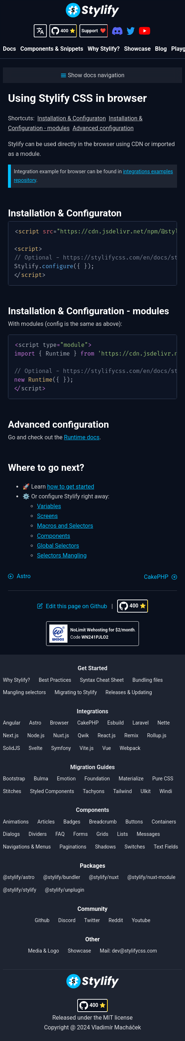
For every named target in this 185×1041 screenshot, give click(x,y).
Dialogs (11, 834)
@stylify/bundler (61, 877)
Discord (66, 920)
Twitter (92, 920)
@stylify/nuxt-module (151, 877)
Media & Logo (43, 951)
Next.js (10, 735)
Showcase (137, 48)
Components (53, 535)
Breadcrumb (102, 822)
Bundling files (147, 680)
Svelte (35, 748)
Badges (72, 822)
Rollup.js (156, 735)
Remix (131, 735)
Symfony (61, 748)
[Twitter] (131, 31)
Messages (148, 834)
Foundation (97, 778)
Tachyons (93, 791)
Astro (35, 723)
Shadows (105, 847)
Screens (47, 516)
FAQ (60, 834)
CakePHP (88, 723)
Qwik (83, 735)
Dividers (38, 834)
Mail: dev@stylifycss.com (128, 951)
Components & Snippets (51, 48)
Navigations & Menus (27, 847)
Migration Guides (92, 767)
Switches (134, 847)
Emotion (66, 778)
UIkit (145, 791)
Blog (161, 48)
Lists (122, 834)
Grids (102, 834)
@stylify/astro (18, 877)
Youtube (141, 920)
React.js (107, 735)
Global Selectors (58, 545)
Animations (16, 822)
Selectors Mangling (62, 555)
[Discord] (117, 31)
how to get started (70, 486)
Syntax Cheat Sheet (102, 680)
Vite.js (86, 748)
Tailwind (122, 791)
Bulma (41, 778)
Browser (59, 723)
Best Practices (55, 680)
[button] (92, 75)
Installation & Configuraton (71, 118)
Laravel (140, 723)
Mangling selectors (24, 692)
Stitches (12, 791)
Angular (11, 723)
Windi (165, 791)
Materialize (131, 778)
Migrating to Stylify (76, 692)
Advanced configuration (103, 128)
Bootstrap (14, 778)
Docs (9, 48)
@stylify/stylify (19, 890)
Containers (164, 822)
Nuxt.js (61, 735)
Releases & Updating (129, 692)
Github (42, 920)
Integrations (92, 711)
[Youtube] (144, 31)
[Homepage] (92, 11)
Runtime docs (81, 437)
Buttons (134, 822)
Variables (49, 506)
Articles (46, 822)
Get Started (92, 668)
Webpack (130, 748)
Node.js (36, 735)
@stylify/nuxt (104, 877)
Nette (163, 723)
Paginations (72, 847)
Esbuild (115, 723)
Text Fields (166, 847)
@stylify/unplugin (65, 890)
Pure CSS (162, 778)
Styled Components (52, 791)
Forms (80, 834)
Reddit (115, 920)
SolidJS (11, 748)
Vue (106, 748)
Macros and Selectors (65, 525)
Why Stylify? (103, 48)
